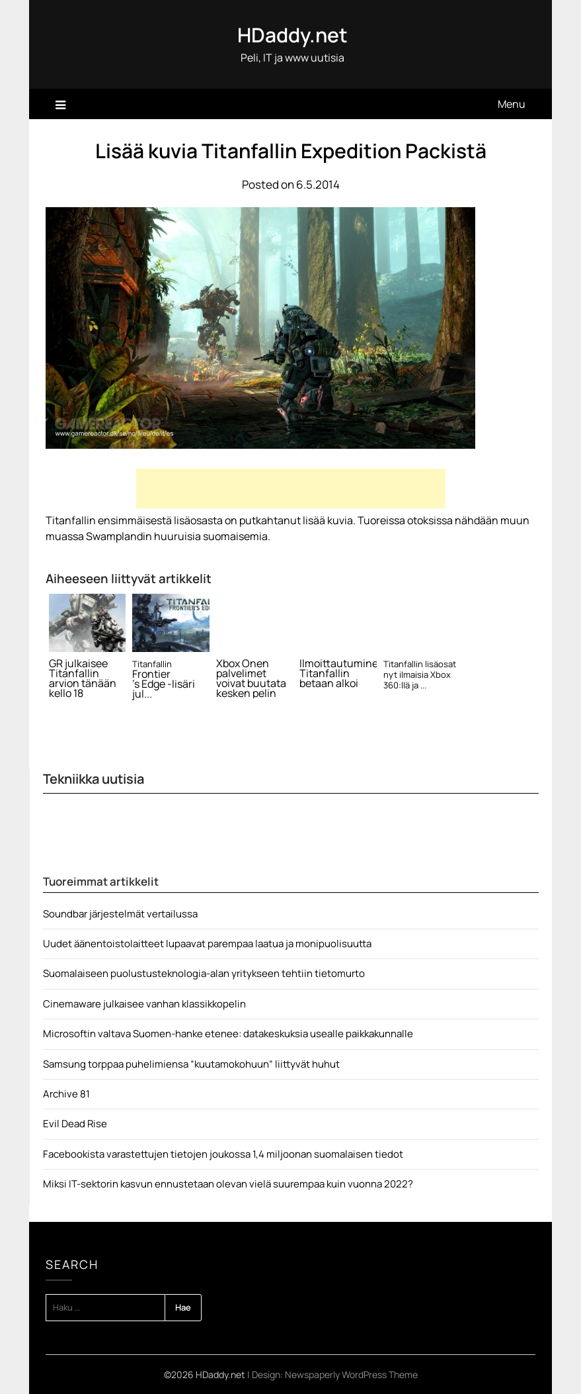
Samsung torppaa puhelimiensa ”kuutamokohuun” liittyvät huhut (191, 1064)
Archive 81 (66, 1094)
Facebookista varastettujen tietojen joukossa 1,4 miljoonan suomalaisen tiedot (223, 1154)
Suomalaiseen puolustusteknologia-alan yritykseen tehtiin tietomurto (204, 973)
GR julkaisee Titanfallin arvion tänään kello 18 (82, 678)
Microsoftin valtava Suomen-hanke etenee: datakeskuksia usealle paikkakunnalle (228, 1034)
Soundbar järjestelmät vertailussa (120, 914)
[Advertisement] (290, 488)
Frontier (151, 674)
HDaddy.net (292, 34)
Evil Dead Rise (75, 1124)
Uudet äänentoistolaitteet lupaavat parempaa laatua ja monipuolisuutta (207, 944)
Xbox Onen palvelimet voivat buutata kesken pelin (251, 678)
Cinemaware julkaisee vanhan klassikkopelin (144, 1004)
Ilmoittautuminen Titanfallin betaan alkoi (338, 673)
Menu (511, 104)
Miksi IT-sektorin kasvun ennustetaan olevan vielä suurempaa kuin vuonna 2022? (228, 1184)
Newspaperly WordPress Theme (351, 1374)
